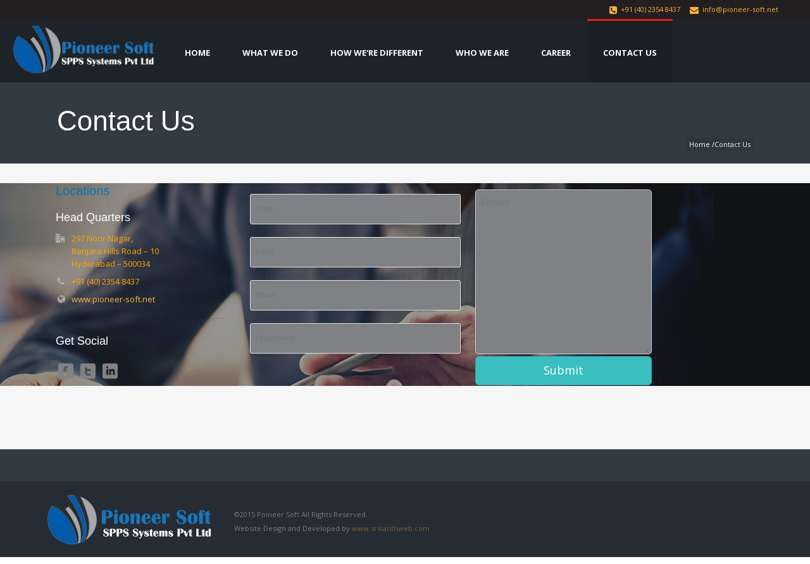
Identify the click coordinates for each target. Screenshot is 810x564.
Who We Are (482, 52)
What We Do (270, 52)
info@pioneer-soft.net (740, 9)
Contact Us (630, 52)
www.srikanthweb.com (391, 528)
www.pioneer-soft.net (113, 299)
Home (197, 52)
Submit (563, 370)
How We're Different (376, 52)
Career (556, 52)
